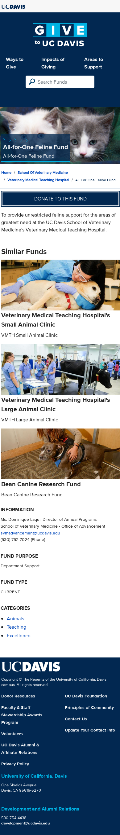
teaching (16, 627)
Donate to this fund (60, 198)
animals (15, 618)
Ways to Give (14, 63)
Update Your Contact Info (90, 730)
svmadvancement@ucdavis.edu (30, 533)
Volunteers (12, 734)
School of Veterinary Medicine (43, 172)
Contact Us (76, 719)
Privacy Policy (15, 764)
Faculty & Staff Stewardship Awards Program (21, 714)
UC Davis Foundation (86, 696)
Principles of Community (89, 707)
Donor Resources (18, 696)
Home (6, 172)
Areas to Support (93, 63)
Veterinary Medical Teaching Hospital (38, 179)
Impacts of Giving (52, 63)
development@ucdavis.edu (25, 823)
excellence (19, 635)
